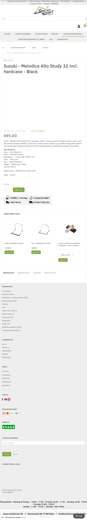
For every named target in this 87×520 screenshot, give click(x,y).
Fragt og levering (8, 294)
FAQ (3, 307)
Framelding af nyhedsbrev (11, 330)
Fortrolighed (6, 291)
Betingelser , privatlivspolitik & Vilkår (15, 297)
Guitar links (6, 324)
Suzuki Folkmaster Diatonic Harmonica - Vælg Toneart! (69, 244)
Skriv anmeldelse (38, 131)
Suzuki (10, 60)
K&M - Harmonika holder (40, 243)
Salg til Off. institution (9, 310)
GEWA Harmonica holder (14, 243)
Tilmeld (6, 454)
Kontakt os (6, 347)
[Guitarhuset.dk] (43, 10)
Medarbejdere (7, 351)
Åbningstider (6, 357)
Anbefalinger (24, 273)
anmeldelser (20, 131)
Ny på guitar (6, 320)
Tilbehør (37, 273)
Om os (4, 344)
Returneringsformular (9, 301)
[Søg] (85, 18)
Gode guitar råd (7, 317)
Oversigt (5, 304)
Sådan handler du (8, 314)
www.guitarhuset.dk (13, 513)
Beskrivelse (8, 273)
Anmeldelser (50, 273)
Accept (23, 517)
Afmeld (15, 454)
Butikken (5, 354)
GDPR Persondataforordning (11, 327)
